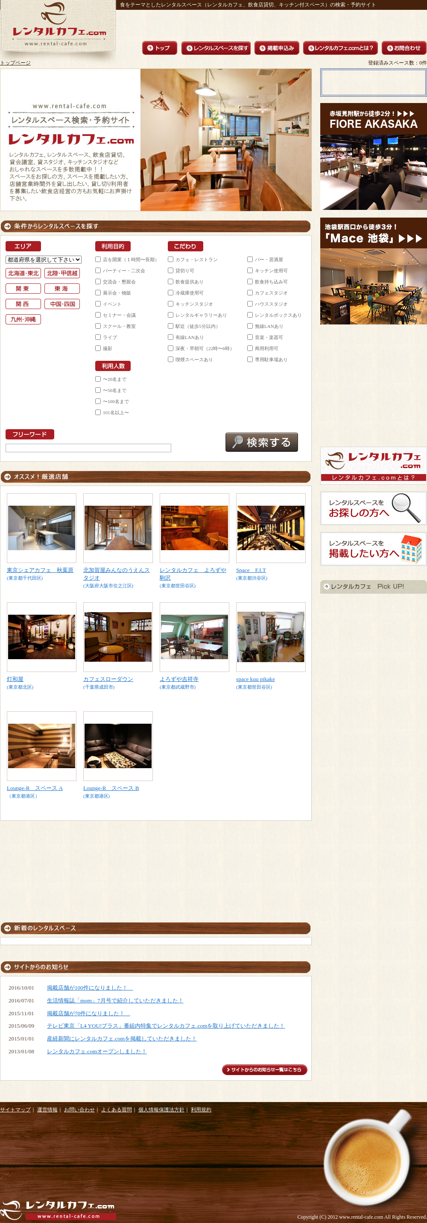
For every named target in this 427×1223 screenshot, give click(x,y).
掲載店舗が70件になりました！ (88, 1013)
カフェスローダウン (108, 679)
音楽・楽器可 (269, 337)
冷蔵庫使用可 (189, 292)
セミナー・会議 (119, 315)
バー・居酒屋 (269, 259)
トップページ (15, 63)
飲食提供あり (189, 281)
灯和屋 (15, 679)
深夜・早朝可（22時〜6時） (204, 348)
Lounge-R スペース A (35, 788)
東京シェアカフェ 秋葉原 (40, 570)
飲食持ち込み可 (271, 281)
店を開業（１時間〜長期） (131, 259)
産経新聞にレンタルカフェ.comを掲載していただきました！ (122, 1038)
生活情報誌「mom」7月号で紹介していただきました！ (115, 1000)
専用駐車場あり (271, 359)
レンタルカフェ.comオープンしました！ (97, 1051)
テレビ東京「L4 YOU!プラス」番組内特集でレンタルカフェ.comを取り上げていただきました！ (166, 1026)
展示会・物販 (117, 292)
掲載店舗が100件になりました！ (90, 987)
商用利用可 (266, 348)
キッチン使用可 (271, 270)
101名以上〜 (116, 412)
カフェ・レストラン (196, 259)
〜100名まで (116, 401)
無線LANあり (269, 326)
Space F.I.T (251, 570)
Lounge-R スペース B (111, 788)
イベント (112, 303)
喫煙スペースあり (194, 359)
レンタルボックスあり (278, 315)
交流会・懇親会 (119, 281)
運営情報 (47, 1110)
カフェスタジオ (271, 292)
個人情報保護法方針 (161, 1110)
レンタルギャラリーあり (201, 315)
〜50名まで (114, 390)
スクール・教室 (119, 326)
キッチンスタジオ (194, 303)
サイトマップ (15, 1110)
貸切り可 (184, 270)
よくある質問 (116, 1110)
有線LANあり (189, 337)
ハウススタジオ (271, 303)
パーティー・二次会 (124, 270)
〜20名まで (114, 379)
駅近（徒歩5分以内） (197, 326)
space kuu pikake (255, 679)
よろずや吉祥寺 (179, 679)
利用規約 (201, 1110)
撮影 (107, 348)
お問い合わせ (79, 1110)
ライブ (110, 337)
